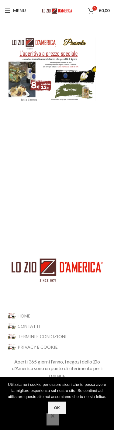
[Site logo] (57, 10)
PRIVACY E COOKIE (33, 347)
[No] (53, 419)
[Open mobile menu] (15, 11)
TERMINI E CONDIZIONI (37, 336)
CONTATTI (24, 326)
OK (57, 408)
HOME (19, 316)
